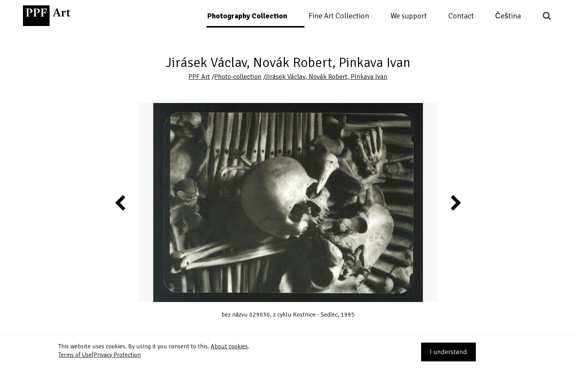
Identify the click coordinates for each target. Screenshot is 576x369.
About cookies (229, 346)
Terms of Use (75, 355)
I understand (448, 352)
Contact (461, 16)
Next (455, 202)
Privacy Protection (117, 355)
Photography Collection (247, 16)
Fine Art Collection (339, 16)
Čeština (508, 16)
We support (409, 16)
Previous (120, 202)
